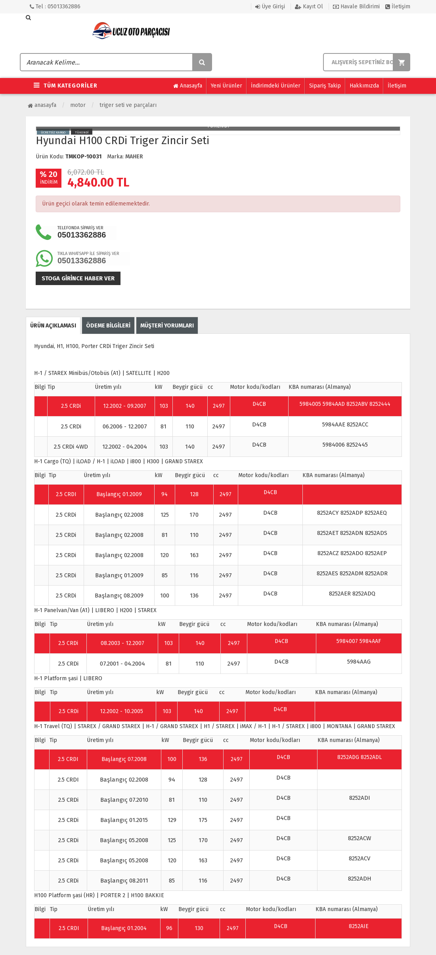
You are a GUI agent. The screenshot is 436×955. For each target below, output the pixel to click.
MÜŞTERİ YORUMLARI (167, 325)
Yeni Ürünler (226, 85)
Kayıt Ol (309, 6)
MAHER (134, 156)
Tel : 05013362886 (55, 6)
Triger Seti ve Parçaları (128, 105)
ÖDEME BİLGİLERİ (108, 325)
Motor (78, 105)
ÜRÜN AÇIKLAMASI (53, 325)
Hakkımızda (364, 85)
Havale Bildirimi (356, 6)
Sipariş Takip (325, 85)
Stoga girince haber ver (78, 278)
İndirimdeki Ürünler (275, 85)
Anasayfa (187, 86)
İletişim (397, 6)
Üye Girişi (270, 6)
